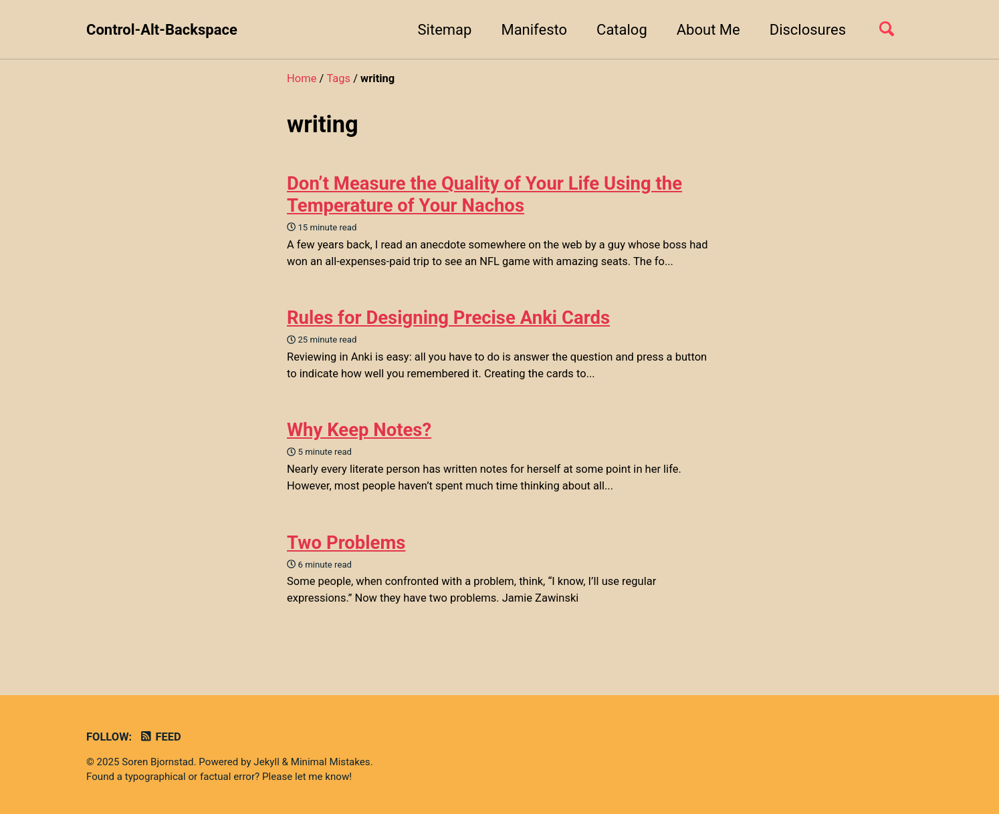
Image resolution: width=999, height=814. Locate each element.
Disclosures (808, 29)
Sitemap (445, 29)
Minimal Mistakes (330, 762)
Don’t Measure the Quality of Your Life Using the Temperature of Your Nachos (484, 194)
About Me (708, 29)
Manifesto (534, 29)
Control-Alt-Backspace (161, 29)
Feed (160, 737)
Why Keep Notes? (359, 430)
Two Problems (346, 543)
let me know (322, 777)
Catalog (621, 29)
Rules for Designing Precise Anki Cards (448, 318)
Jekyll (266, 762)
